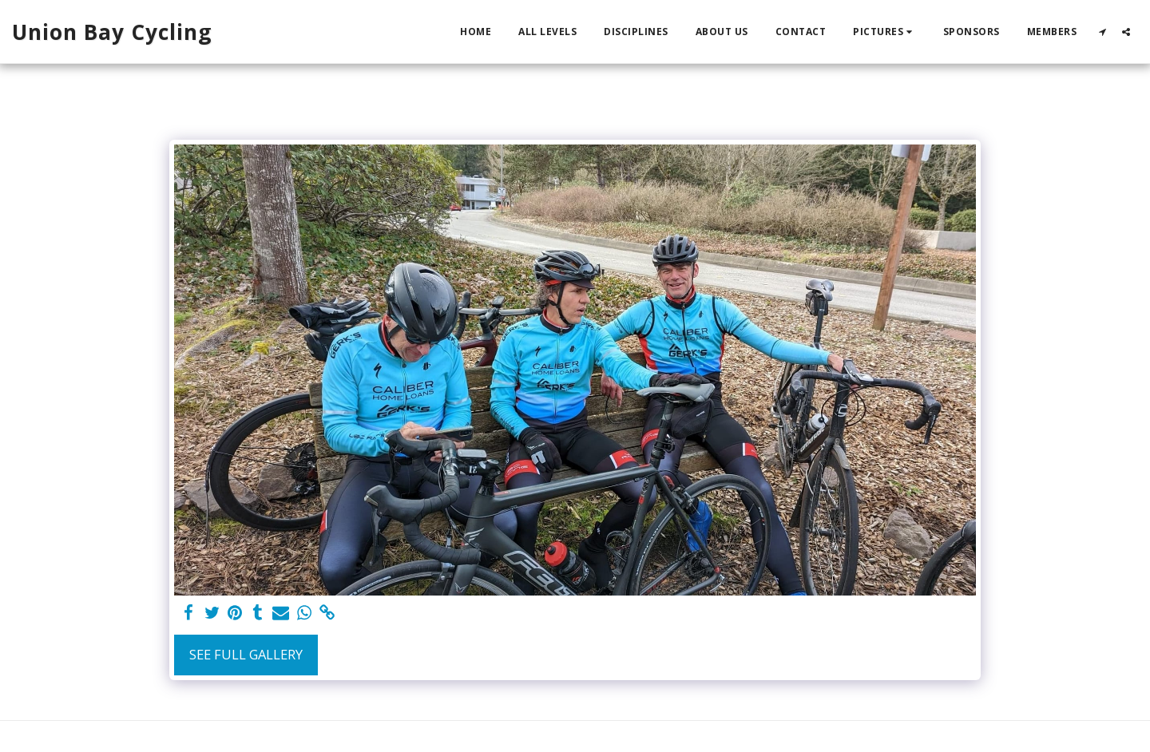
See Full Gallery (246, 654)
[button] (884, 32)
